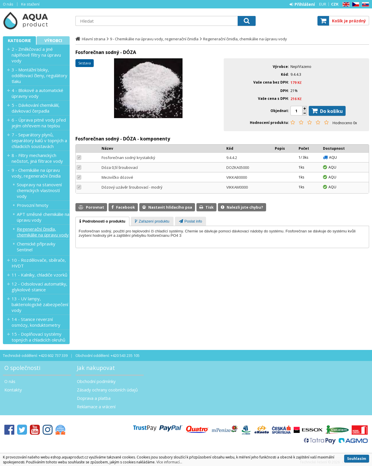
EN (345, 4)
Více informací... (169, 462)
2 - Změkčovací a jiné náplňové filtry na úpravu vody (36, 55)
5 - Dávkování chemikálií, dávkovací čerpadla (35, 108)
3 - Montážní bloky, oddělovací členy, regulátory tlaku (39, 75)
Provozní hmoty (32, 205)
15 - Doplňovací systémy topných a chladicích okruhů (38, 337)
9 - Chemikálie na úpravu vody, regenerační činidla (36, 173)
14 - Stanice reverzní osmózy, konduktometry (36, 322)
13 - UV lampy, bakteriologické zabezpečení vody (40, 304)
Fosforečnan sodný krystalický (128, 157)
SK (364, 4)
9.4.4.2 (231, 157)
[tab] (102, 221)
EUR (322, 4)
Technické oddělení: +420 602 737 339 (35, 355)
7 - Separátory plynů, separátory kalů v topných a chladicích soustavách (39, 140)
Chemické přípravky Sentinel (36, 246)
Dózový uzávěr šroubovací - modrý (132, 187)
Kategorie (19, 40)
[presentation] (102, 221)
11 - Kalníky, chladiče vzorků (39, 275)
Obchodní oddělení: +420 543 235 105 (107, 355)
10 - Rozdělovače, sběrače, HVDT (39, 263)
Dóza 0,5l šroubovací (120, 167)
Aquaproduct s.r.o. (36, 20)
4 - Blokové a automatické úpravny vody (37, 93)
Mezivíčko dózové (117, 177)
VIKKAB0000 (236, 177)
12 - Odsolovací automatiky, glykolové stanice (39, 286)
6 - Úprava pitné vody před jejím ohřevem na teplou (39, 123)
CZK (334, 4)
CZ (354, 4)
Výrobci (53, 40)
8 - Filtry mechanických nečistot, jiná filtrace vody (37, 158)
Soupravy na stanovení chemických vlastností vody (39, 190)
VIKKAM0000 (237, 187)
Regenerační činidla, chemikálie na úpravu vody (43, 232)
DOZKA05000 (237, 167)
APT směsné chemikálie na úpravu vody (43, 217)
